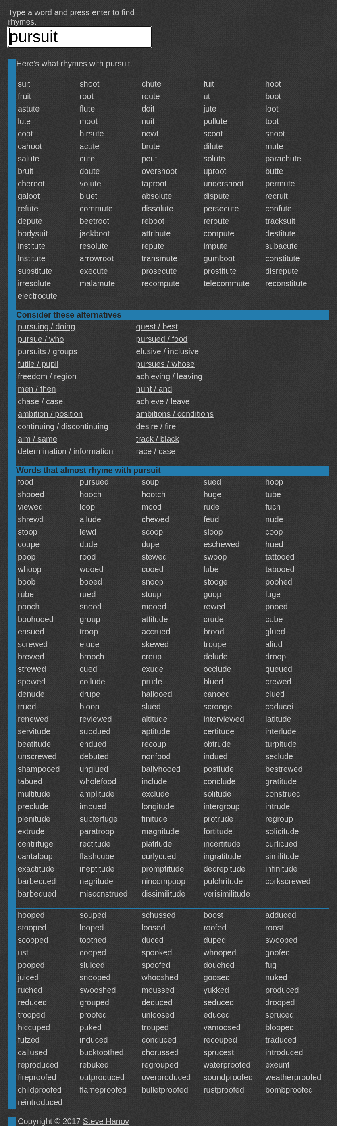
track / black (157, 438)
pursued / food (162, 339)
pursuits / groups (47, 351)
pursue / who (41, 339)
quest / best (157, 326)
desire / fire (156, 426)
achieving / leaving (169, 376)
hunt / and (154, 388)
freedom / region (47, 376)
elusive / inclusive (167, 351)
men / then (37, 388)
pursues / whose (165, 363)
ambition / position (50, 413)
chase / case (40, 401)
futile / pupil (38, 363)
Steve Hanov (106, 1121)
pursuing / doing (46, 326)
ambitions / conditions (175, 413)
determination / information (65, 451)
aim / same (37, 438)
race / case (156, 451)
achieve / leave (163, 401)
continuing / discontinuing (63, 426)
